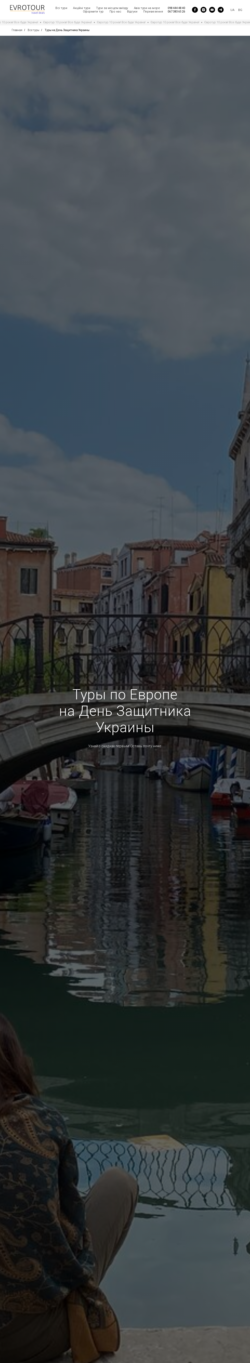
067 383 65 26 (176, 11)
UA (232, 10)
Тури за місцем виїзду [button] (112, 8)
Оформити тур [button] (93, 11)
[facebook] (195, 10)
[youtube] (212, 10)
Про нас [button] (115, 11)
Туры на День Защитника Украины (67, 30)
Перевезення (153, 11)
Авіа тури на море (147, 8)
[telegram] (221, 10)
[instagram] (203, 10)
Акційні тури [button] (81, 8)
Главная (17, 30)
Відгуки (132, 11)
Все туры (33, 30)
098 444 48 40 (176, 8)
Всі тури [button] (61, 8)
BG (240, 10)
